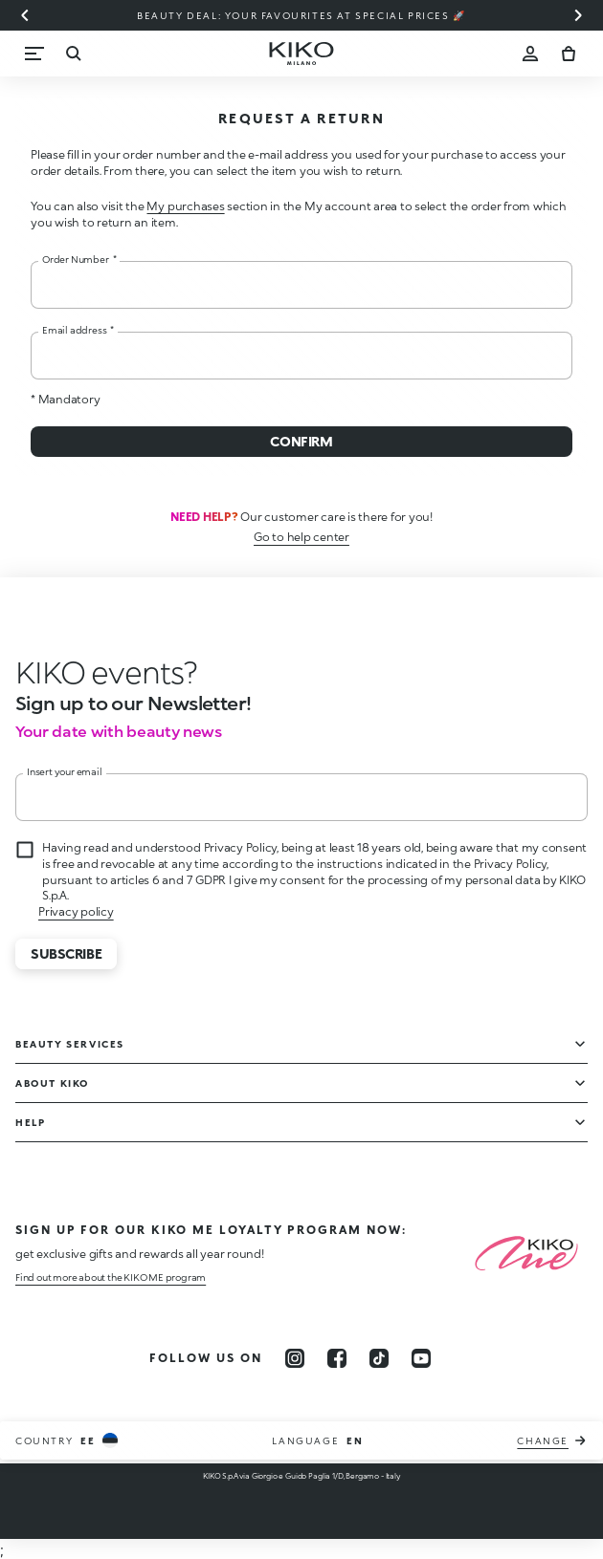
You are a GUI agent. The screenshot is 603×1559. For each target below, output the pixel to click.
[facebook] (336, 1358)
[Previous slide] (24, 15)
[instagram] (294, 1358)
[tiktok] (379, 1358)
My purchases (185, 206)
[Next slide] (578, 15)
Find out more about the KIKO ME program (110, 1277)
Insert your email (64, 771)
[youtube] (421, 1358)
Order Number (79, 259)
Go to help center (301, 537)
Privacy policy (76, 911)
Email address (78, 330)
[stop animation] (106, 672)
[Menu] (34, 53)
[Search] (73, 53)
